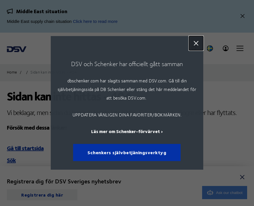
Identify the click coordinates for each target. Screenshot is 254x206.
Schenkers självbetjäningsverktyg (127, 152)
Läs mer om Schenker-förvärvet (125, 131)
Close (196, 43)
